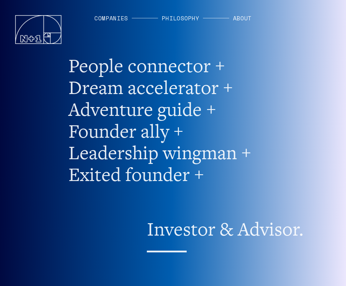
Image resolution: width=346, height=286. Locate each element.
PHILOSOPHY (180, 18)
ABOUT (242, 18)
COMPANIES (111, 18)
